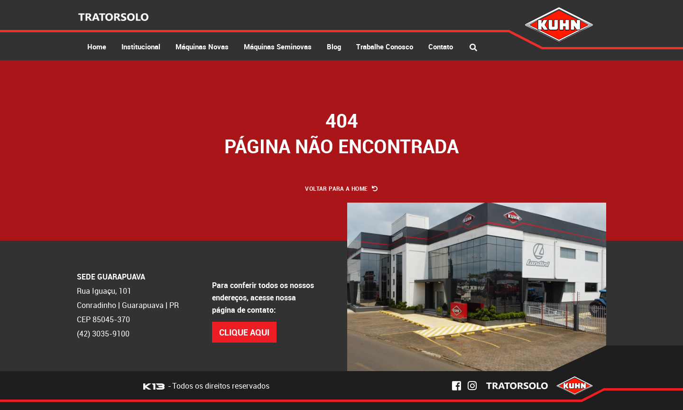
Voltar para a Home (341, 188)
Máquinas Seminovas (278, 46)
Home (96, 46)
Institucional (140, 46)
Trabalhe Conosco (384, 46)
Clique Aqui (244, 332)
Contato (440, 46)
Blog (334, 46)
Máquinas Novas (202, 46)
